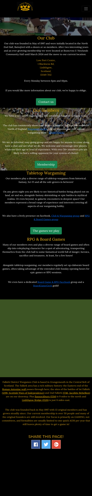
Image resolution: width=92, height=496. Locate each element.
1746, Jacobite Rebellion (76, 392)
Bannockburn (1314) (45, 396)
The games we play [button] (46, 231)
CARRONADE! (56, 132)
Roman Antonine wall (14, 389)
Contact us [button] (46, 102)
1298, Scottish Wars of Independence (23, 392)
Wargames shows (37, 128)
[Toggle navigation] (86, 9)
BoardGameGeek (42, 285)
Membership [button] (46, 164)
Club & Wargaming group (65, 215)
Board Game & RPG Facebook (53, 281)
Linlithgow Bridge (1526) (35, 400)
